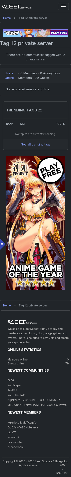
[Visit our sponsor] (35, 33)
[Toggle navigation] (63, 6)
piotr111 (12, 432)
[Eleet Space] (16, 6)
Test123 (12, 390)
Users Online (9, 75)
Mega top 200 (62, 463)
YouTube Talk (16, 395)
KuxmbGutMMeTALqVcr (22, 422)
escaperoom (15, 447)
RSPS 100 (62, 473)
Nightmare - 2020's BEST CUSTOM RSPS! (34, 400)
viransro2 (13, 437)
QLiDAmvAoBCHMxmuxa (23, 427)
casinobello (15, 442)
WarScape (14, 385)
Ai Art (11, 380)
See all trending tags (35, 144)
